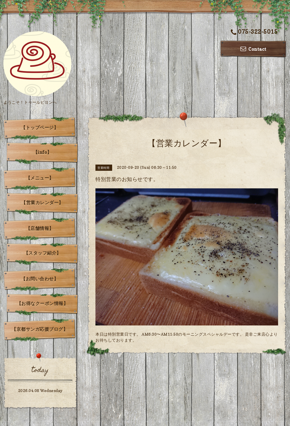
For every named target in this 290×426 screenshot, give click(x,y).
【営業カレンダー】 (42, 202)
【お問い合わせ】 (39, 279)
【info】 (42, 152)
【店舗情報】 (40, 228)
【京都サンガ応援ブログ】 (40, 329)
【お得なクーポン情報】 (42, 303)
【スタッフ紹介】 (42, 253)
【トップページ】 (39, 127)
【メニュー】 (40, 178)
